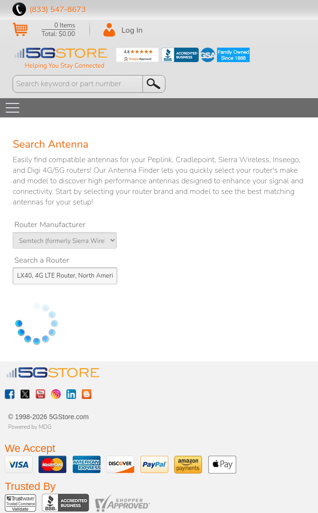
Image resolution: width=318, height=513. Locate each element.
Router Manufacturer (50, 224)
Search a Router (41, 260)
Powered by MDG (29, 427)
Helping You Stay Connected (64, 66)
